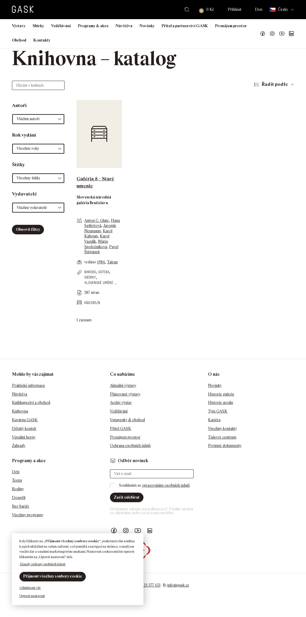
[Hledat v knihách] (38, 85)
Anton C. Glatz (96, 220)
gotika (103, 272)
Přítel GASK (120, 428)
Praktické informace (28, 385)
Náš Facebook (262, 33)
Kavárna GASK (25, 420)
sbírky (90, 277)
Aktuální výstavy (123, 385)
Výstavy (18, 26)
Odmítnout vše (30, 588)
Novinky (147, 26)
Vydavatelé (24, 194)
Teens (17, 480)
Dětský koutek (24, 428)
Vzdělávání (61, 26)
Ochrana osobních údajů (130, 445)
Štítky (18, 164)
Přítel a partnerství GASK (185, 26)
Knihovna (20, 411)
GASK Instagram (272, 33)
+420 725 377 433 (146, 585)
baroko (90, 272)
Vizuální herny (24, 437)
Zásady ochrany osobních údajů (42, 564)
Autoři (19, 105)
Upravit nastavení (32, 596)
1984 (101, 262)
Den (258, 9)
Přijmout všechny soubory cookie (52, 576)
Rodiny (18, 489)
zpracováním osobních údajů (166, 485)
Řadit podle (274, 84)
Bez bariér (20, 506)
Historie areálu (220, 402)
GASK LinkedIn (291, 33)
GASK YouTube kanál (281, 33)
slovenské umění (98, 283)
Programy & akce (93, 26)
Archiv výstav (121, 402)
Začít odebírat (127, 497)
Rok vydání (24, 135)
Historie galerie (221, 394)
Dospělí (18, 497)
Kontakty (41, 40)
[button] (38, 119)
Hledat (187, 9)
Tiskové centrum (222, 437)
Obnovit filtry (28, 229)
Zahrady (18, 445)
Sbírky (38, 26)
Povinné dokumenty (224, 445)
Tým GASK (217, 411)
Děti (15, 472)
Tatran (112, 262)
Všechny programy (27, 515)
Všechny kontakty (222, 428)
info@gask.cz (178, 585)
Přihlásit (234, 9)
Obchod (19, 40)
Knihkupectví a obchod (31, 402)
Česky (279, 9)
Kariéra (214, 420)
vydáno (90, 262)
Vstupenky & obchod (127, 420)
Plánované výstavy (125, 394)
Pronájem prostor (231, 26)
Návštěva (124, 26)
